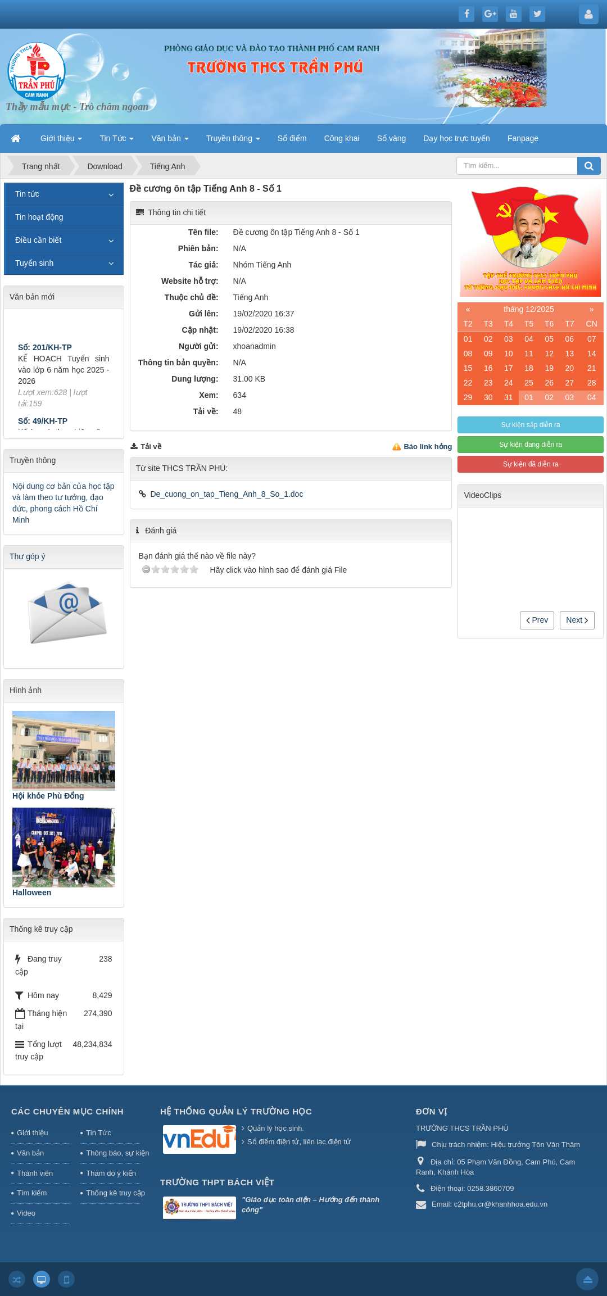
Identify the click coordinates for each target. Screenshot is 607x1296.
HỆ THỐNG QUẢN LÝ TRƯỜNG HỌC (236, 1111)
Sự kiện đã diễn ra (531, 464)
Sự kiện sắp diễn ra (530, 425)
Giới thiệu (32, 1133)
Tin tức (27, 193)
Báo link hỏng (428, 446)
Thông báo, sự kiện (113, 1153)
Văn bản (30, 1153)
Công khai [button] (342, 138)
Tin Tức (98, 1133)
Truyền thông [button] (233, 141)
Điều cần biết (38, 239)
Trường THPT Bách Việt (217, 1182)
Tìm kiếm (32, 1193)
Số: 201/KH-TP (45, 350)
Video (26, 1213)
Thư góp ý (27, 556)
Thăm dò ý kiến (111, 1173)
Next (577, 619)
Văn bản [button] (169, 141)
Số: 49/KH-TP (42, 424)
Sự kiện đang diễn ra (530, 444)
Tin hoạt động (39, 216)
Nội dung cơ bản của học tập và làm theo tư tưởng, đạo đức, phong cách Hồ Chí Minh (63, 503)
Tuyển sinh (34, 263)
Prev (537, 619)
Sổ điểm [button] (292, 138)
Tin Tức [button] (116, 141)
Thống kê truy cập (113, 1193)
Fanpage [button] (523, 138)
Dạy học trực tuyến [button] (456, 138)
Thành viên (35, 1173)
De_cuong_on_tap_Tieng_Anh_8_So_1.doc (226, 494)
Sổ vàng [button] (391, 138)
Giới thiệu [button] (61, 141)
